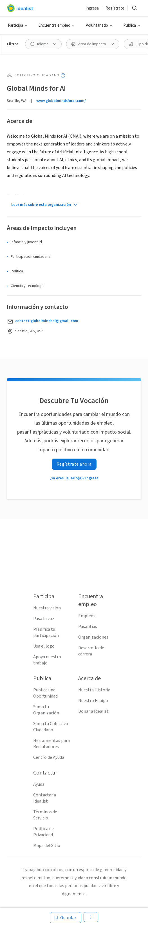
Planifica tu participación (46, 632)
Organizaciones (93, 637)
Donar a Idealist (93, 711)
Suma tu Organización (46, 710)
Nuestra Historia (94, 690)
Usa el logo (44, 646)
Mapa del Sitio (46, 845)
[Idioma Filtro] (43, 44)
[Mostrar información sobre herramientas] (63, 75)
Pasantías (87, 626)
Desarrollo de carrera (91, 651)
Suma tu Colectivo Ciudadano (50, 727)
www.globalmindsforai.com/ (61, 101)
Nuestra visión (47, 608)
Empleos (86, 616)
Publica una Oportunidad (45, 693)
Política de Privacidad (43, 832)
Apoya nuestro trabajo (47, 660)
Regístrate (115, 8)
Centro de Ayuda (48, 757)
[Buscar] (134, 8)
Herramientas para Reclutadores (51, 743)
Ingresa (92, 8)
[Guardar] (65, 917)
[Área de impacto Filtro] (92, 44)
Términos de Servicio (45, 815)
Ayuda (38, 784)
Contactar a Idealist (44, 798)
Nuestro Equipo (93, 701)
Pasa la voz (43, 619)
